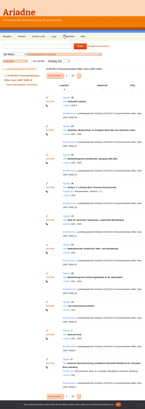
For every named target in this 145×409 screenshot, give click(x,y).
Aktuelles (7, 36)
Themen (21, 36)
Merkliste (68, 36)
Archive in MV (38, 36)
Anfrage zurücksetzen (98, 46)
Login (53, 36)
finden (80, 46)
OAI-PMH (50, 101)
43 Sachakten (55, 75)
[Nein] (141, 404)
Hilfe (83, 36)
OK (118, 404)
